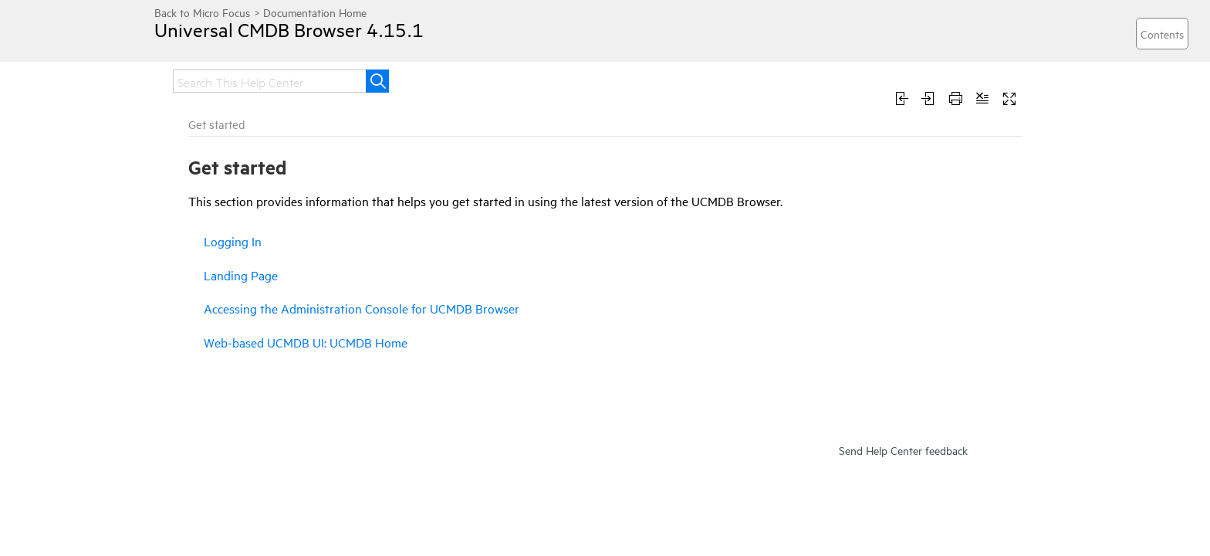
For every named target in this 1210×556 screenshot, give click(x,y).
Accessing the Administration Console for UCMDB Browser (237, 297)
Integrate (584, 79)
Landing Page (201, 269)
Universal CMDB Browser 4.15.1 (304, 40)
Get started (364, 79)
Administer (668, 79)
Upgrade (507, 79)
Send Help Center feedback (903, 538)
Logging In (194, 249)
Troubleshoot (811, 79)
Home (182, 79)
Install (439, 79)
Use (736, 79)
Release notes (265, 79)
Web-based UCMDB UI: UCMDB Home (223, 332)
